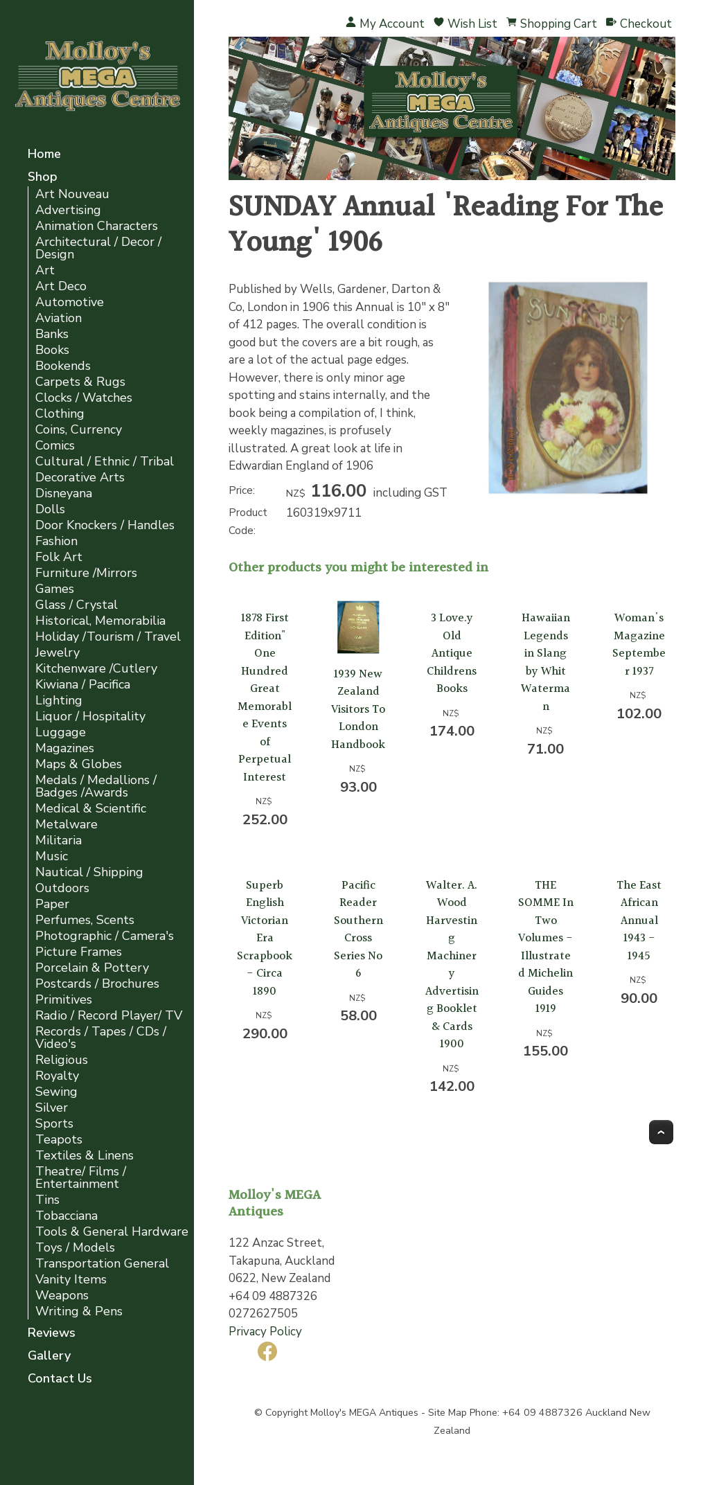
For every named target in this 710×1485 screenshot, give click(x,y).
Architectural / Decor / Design (98, 248)
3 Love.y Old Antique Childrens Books (452, 653)
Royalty (57, 1076)
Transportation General (102, 1263)
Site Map (447, 1412)
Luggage (60, 732)
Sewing (56, 1092)
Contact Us (60, 1379)
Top (661, 1132)
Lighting (58, 700)
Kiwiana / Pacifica (82, 684)
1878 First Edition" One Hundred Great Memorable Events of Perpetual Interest (265, 698)
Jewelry (57, 652)
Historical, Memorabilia (100, 621)
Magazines (64, 748)
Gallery (49, 1356)
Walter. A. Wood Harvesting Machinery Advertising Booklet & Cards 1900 (452, 965)
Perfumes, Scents (84, 920)
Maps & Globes (78, 764)
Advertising (68, 210)
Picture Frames (78, 952)
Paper (52, 904)
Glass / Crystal (76, 605)
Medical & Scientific (90, 808)
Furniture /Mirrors (86, 573)
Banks (52, 334)
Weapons (62, 1295)
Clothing (60, 413)
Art (45, 270)
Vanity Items (71, 1279)
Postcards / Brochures (97, 983)
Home (44, 155)
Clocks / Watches (83, 397)
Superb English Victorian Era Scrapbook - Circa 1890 (264, 938)
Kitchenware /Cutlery (96, 668)
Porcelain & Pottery (92, 968)
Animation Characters (96, 226)
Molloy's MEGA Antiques (364, 1412)
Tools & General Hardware (111, 1231)
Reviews (52, 1333)
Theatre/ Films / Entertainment (80, 1178)
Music (51, 856)
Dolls (50, 509)
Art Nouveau (72, 194)
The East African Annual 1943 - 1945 (639, 921)
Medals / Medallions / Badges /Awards (96, 786)
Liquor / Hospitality (90, 716)
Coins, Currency (78, 429)
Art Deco (61, 286)
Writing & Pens (79, 1311)
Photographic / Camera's (104, 936)
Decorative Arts (80, 477)
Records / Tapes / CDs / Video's (100, 1038)
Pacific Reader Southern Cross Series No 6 (358, 930)
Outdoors (62, 888)
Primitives (63, 999)
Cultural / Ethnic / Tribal (104, 461)
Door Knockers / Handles (105, 525)
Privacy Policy (265, 1332)
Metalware (66, 824)
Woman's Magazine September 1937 (639, 645)
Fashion (56, 541)
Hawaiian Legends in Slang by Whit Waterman (545, 662)
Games (54, 589)
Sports (54, 1123)
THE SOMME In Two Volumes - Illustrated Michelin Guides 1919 (546, 947)
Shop (42, 177)
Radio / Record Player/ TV (108, 1015)
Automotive (69, 302)
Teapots (58, 1139)
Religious (61, 1060)
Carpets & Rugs (80, 382)
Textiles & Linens (84, 1155)
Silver (51, 1107)
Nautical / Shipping (89, 872)
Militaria (58, 840)
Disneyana (63, 493)
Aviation (58, 318)
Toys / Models (75, 1247)
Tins (47, 1200)
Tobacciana (66, 1215)
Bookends (63, 366)
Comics (55, 445)
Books (52, 350)
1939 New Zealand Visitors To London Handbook (358, 709)
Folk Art (58, 557)
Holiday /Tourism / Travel (108, 636)
